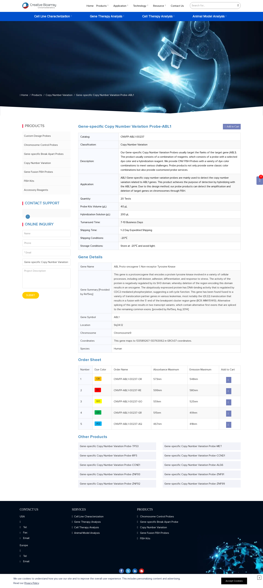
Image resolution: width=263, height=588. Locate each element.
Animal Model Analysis (209, 16)
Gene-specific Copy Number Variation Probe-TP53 (109, 446)
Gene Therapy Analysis (106, 16)
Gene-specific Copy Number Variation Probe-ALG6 (193, 465)
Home (90, 6)
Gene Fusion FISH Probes (38, 172)
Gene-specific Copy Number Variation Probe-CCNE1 (110, 465)
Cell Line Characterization (52, 16)
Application (119, 6)
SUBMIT (30, 295)
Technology (139, 6)
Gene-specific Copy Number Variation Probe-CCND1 (194, 455)
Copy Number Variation (59, 95)
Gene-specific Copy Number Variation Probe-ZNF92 (110, 483)
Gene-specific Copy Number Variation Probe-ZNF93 (110, 474)
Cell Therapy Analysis (157, 16)
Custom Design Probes (37, 136)
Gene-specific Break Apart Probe (158, 522)
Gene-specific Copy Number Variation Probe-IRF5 (108, 455)
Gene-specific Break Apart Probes (44, 154)
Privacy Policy (31, 583)
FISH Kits (29, 181)
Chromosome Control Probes (41, 145)
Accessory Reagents (36, 190)
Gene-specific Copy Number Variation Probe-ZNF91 (194, 474)
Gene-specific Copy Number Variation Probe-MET (193, 446)
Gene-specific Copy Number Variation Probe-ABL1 (105, 95)
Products (101, 6)
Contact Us (177, 6)
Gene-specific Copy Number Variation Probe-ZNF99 (194, 483)
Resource (158, 6)
